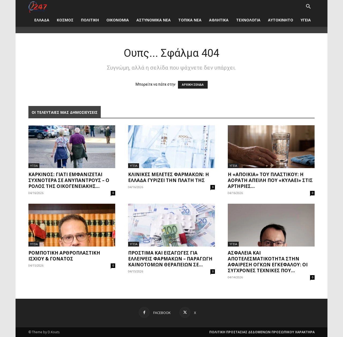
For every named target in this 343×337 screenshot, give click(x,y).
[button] (308, 7)
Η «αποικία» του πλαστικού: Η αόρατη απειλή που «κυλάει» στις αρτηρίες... (270, 180)
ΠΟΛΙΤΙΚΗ (90, 19)
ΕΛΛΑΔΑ (41, 19)
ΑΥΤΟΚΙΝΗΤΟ (280, 19)
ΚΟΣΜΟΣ (65, 19)
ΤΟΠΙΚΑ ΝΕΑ (190, 19)
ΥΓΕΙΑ (306, 19)
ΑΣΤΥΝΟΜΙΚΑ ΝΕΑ (153, 19)
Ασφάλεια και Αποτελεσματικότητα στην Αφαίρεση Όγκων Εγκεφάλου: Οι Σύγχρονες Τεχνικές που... (268, 262)
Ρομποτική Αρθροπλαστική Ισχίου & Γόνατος (64, 256)
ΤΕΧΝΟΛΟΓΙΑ (248, 19)
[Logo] (37, 6)
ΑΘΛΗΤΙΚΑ (219, 19)
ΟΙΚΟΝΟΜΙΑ (117, 19)
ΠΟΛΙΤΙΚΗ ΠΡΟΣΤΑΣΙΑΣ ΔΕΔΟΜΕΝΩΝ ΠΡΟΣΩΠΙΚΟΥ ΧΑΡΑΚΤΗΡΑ (262, 332)
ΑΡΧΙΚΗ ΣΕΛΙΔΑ (193, 84)
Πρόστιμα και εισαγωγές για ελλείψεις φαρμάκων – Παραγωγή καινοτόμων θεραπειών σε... (170, 259)
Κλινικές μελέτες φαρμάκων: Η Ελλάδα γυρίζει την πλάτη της (168, 177)
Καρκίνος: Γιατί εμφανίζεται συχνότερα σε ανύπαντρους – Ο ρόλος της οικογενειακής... (68, 180)
